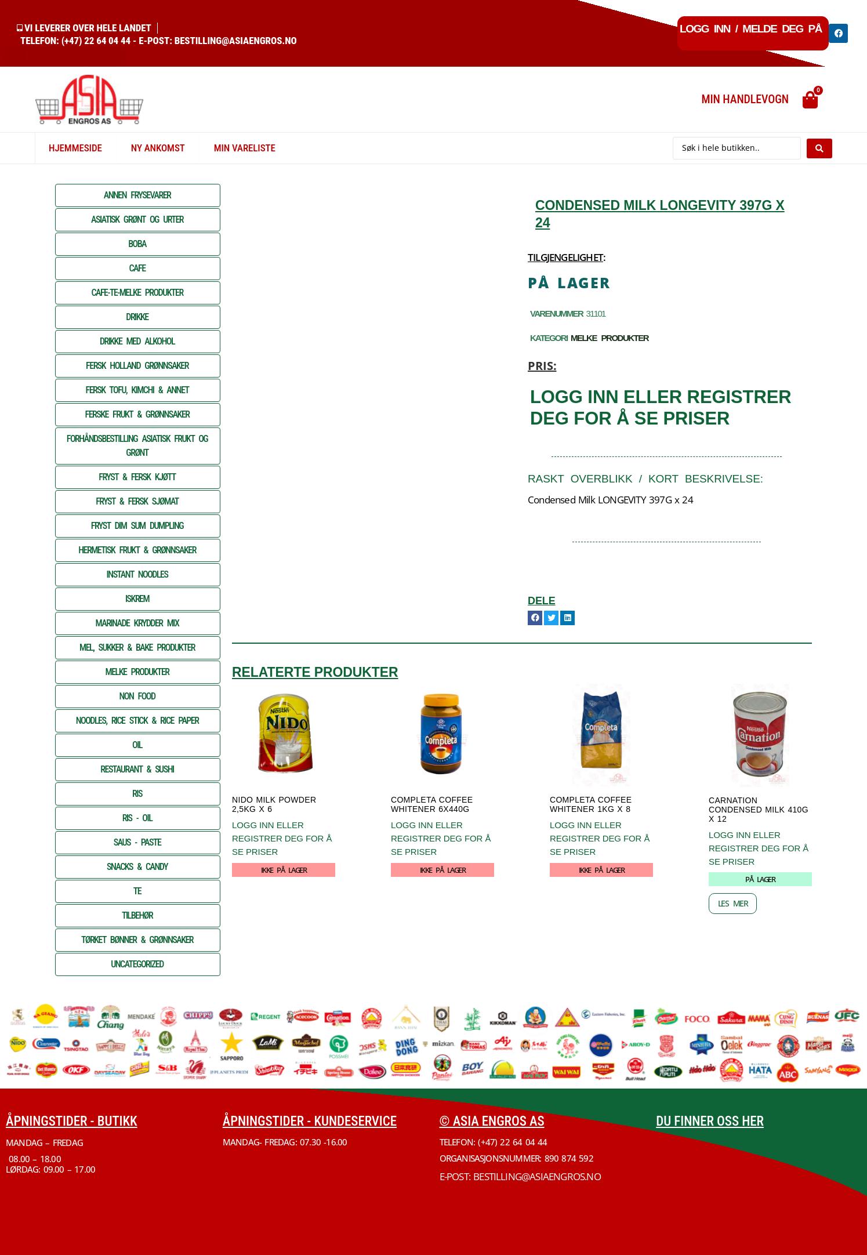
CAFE (137, 268)
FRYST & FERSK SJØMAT (137, 501)
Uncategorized (137, 964)
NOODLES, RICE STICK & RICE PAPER (137, 720)
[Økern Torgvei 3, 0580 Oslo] (758, 1181)
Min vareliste (244, 148)
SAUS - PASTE (137, 842)
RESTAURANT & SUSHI (136, 769)
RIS (137, 793)
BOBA (137, 243)
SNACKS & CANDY (137, 866)
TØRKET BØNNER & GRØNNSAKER (137, 939)
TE (137, 891)
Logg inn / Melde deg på (751, 29)
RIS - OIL (137, 818)
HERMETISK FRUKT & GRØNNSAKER (137, 550)
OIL (137, 744)
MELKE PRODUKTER (137, 671)
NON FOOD (137, 696)
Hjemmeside (75, 148)
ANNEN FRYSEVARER (137, 195)
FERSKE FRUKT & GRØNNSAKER (137, 414)
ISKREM (137, 598)
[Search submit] (819, 148)
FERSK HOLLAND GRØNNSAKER (137, 365)
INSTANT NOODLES (137, 574)
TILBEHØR (137, 915)
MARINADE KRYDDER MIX (137, 623)
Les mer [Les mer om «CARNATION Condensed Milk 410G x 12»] (733, 903)
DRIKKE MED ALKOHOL (137, 341)
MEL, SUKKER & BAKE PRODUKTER (137, 647)
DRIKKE (137, 316)
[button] (535, 618)
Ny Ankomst (158, 148)
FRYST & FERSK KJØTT (137, 477)
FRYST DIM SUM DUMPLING (137, 525)
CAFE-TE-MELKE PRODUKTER (137, 292)
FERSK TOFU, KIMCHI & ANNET (137, 390)
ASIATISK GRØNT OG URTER (137, 219)
